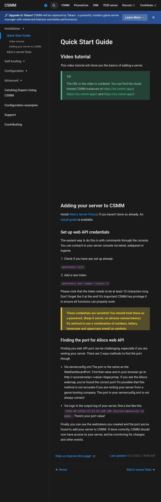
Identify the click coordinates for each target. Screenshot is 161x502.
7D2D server (110, 5)
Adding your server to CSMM (25, 46)
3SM (95, 5)
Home (63, 469)
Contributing (13, 124)
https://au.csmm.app (119, 94)
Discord (128, 5)
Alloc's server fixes (19, 52)
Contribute (148, 5)
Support (10, 115)
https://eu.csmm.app (118, 89)
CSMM (65, 5)
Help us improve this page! (73, 456)
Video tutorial (16, 41)
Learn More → (135, 17)
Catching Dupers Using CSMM (20, 92)
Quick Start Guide (19, 35)
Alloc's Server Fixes (84, 214)
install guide (69, 219)
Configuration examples (21, 105)
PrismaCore (81, 5)
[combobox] (54, 5)
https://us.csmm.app (82, 94)
